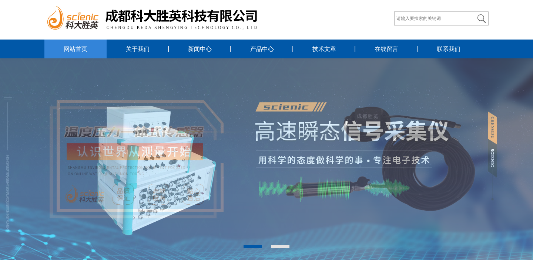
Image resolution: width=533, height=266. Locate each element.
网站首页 (75, 49)
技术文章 (324, 49)
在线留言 (386, 49)
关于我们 (138, 49)
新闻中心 (200, 49)
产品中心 (262, 49)
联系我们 (448, 49)
